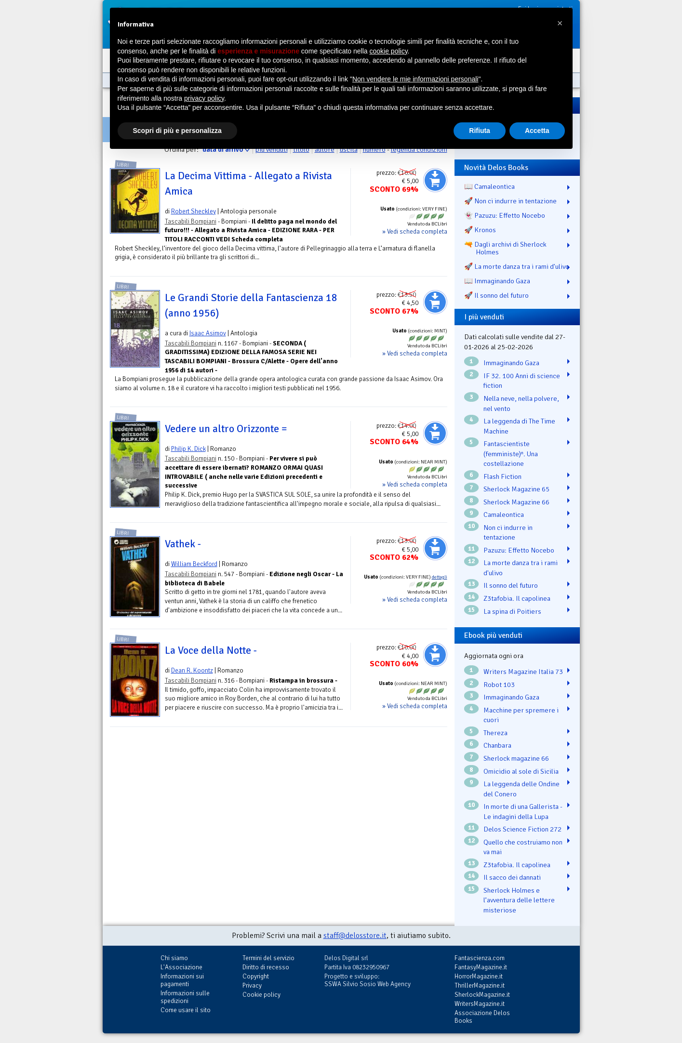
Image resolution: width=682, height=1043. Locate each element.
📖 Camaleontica (489, 186)
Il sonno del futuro (510, 585)
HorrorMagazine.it (479, 976)
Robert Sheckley (193, 211)
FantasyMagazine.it (481, 967)
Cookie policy (261, 994)
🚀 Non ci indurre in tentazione (510, 201)
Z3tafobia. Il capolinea (516, 598)
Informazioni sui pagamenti (182, 980)
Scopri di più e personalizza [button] (177, 130)
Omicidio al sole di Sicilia (521, 771)
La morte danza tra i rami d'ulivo (520, 567)
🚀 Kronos (480, 230)
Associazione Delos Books (482, 1017)
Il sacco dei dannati (512, 877)
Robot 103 (499, 684)
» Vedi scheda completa (414, 231)
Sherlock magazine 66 (516, 758)
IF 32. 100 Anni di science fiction (521, 380)
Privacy (252, 985)
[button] (560, 23)
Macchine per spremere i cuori (521, 715)
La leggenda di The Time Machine (519, 426)
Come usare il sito (185, 1010)
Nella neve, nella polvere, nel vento (521, 403)
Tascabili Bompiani (190, 221)
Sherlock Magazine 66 (516, 502)
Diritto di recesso (265, 967)
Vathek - (183, 544)
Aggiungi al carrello (435, 180)
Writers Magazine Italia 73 (523, 671)
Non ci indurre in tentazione (508, 532)
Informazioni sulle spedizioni (185, 997)
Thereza (495, 732)
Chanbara (497, 745)
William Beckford (194, 564)
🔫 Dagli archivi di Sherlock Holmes (505, 248)
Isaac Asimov (207, 333)
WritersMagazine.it (480, 1004)
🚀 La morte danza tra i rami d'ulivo (516, 266)
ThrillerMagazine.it (480, 985)
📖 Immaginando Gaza (497, 281)
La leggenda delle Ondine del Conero (521, 788)
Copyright (255, 976)
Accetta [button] (537, 130)
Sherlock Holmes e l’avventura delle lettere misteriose (519, 900)
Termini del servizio (268, 958)
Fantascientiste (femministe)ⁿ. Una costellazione (510, 453)
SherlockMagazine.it (482, 994)
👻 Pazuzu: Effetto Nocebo (504, 215)
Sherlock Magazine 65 (516, 489)
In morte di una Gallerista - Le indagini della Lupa (522, 811)
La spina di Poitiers (512, 611)
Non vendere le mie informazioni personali (415, 79)
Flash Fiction (502, 476)
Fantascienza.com (480, 958)
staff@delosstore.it (355, 935)
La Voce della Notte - (211, 650)
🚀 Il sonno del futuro (496, 295)
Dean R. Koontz (192, 670)
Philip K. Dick (188, 449)
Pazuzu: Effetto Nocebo (518, 550)
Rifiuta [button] (479, 130)
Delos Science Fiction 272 (522, 829)
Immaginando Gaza (511, 362)
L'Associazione (181, 967)
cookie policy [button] (388, 51)
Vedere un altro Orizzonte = (226, 428)
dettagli (439, 577)
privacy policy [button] (204, 98)
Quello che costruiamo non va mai (522, 847)
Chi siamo (174, 958)
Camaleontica (503, 514)
